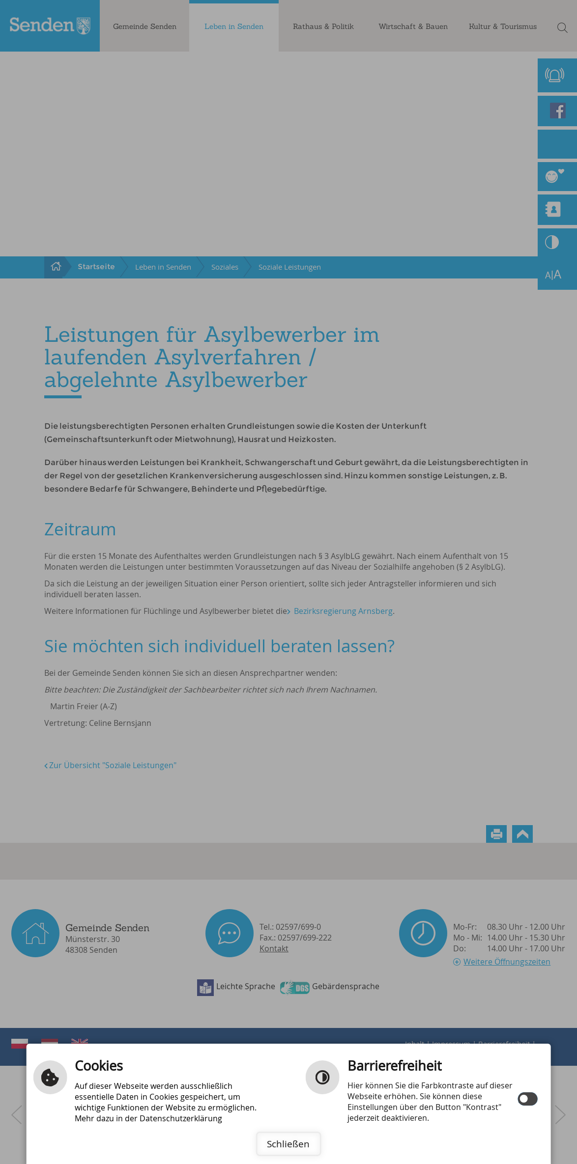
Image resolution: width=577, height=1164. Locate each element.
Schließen (288, 1143)
